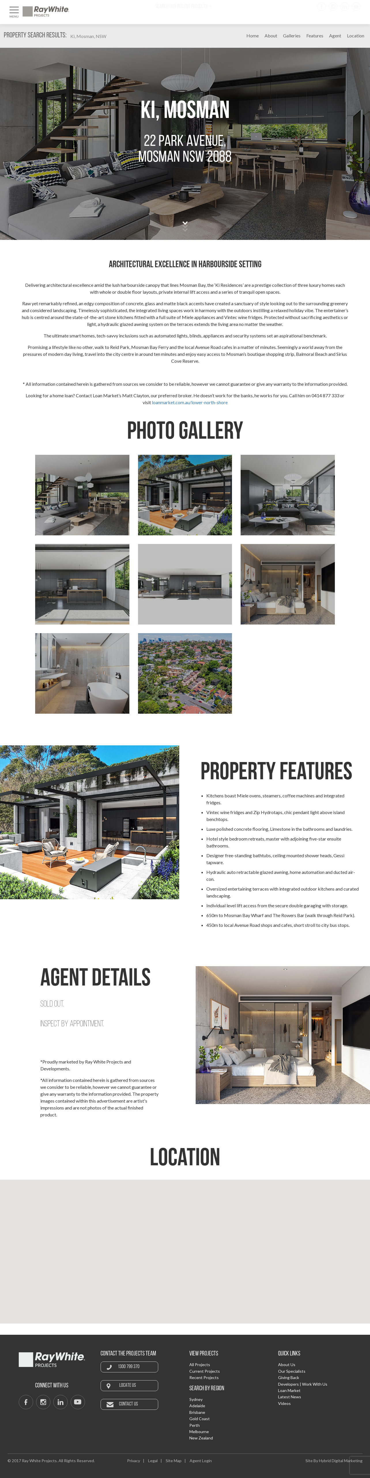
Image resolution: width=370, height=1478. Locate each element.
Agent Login (201, 1460)
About (271, 35)
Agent (335, 35)
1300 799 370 (128, 1367)
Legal (153, 1460)
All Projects (199, 1364)
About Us (286, 1364)
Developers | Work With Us (302, 1384)
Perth (194, 1425)
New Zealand (201, 1437)
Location (355, 35)
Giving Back (288, 1377)
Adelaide (197, 1405)
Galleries (292, 35)
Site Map (174, 1460)
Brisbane (197, 1412)
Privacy (133, 1460)
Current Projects (204, 1371)
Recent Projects (204, 1377)
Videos (284, 1403)
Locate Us (127, 1385)
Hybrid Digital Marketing (341, 1460)
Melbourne (199, 1431)
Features (314, 35)
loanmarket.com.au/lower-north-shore (190, 402)
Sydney (196, 1399)
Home (252, 35)
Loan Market (289, 1390)
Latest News (289, 1396)
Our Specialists (291, 1371)
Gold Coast (199, 1418)
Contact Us (128, 1404)
